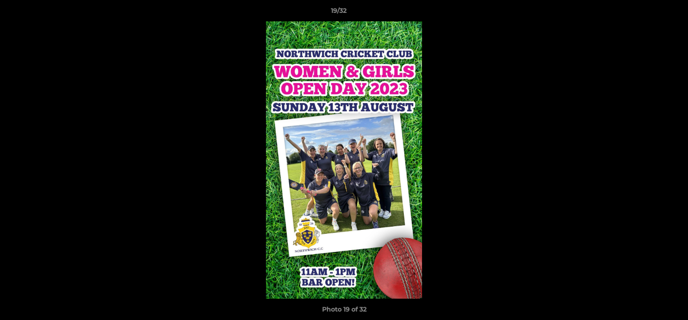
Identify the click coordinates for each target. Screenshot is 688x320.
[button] (650, 13)
